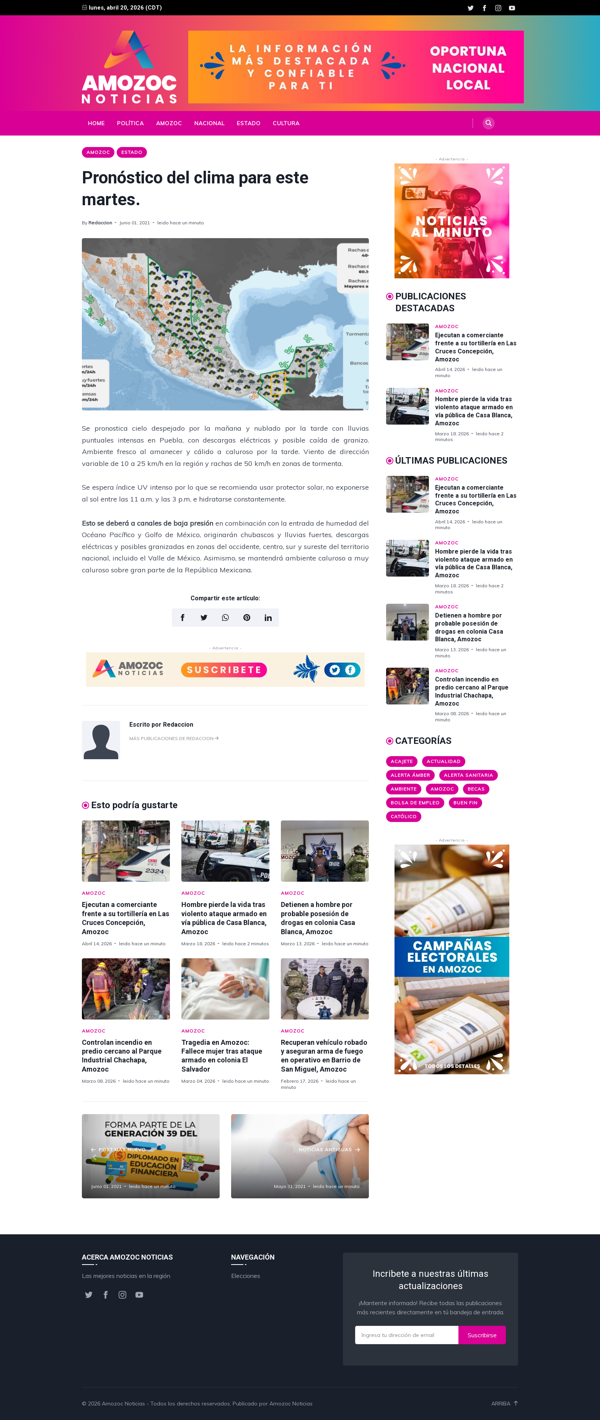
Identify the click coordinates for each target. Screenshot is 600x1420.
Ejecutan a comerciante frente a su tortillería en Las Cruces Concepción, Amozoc (476, 347)
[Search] (489, 123)
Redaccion (100, 223)
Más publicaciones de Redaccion (173, 738)
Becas (476, 789)
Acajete (402, 761)
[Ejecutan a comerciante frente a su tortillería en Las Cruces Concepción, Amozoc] (126, 851)
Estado (249, 123)
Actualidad (444, 761)
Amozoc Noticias (123, 1403)
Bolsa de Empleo (415, 803)
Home (96, 123)
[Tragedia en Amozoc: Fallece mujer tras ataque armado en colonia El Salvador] (225, 989)
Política (130, 123)
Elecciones (245, 1275)
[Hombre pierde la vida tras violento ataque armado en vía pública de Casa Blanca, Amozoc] (225, 851)
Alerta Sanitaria (468, 775)
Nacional (209, 123)
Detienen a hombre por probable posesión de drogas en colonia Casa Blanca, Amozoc (469, 627)
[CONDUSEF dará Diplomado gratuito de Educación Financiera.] (151, 1156)
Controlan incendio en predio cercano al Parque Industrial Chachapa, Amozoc (472, 691)
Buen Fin (465, 803)
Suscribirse (482, 1335)
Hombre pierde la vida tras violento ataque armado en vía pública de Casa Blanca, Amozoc (474, 410)
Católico (404, 816)
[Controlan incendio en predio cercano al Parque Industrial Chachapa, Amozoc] (126, 989)
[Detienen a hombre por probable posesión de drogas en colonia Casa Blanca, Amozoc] (325, 851)
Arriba (504, 1403)
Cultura (286, 123)
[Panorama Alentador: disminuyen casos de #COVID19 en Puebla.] (300, 1156)
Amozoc (169, 123)
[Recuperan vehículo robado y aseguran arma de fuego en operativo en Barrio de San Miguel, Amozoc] (325, 989)
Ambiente (404, 789)
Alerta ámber (410, 775)
